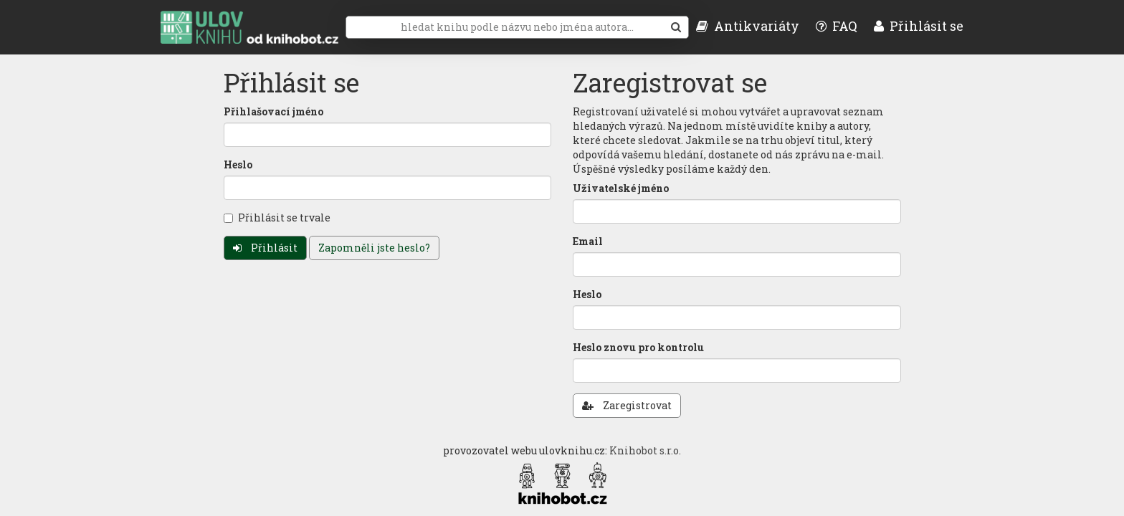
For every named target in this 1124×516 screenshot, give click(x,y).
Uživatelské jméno (621, 188)
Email (588, 241)
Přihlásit (265, 247)
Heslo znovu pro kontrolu (638, 347)
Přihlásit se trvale (277, 217)
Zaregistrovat (627, 405)
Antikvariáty (747, 25)
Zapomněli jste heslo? (374, 247)
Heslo (238, 164)
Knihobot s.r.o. (645, 450)
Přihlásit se (918, 25)
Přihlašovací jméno (273, 111)
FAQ (836, 25)
